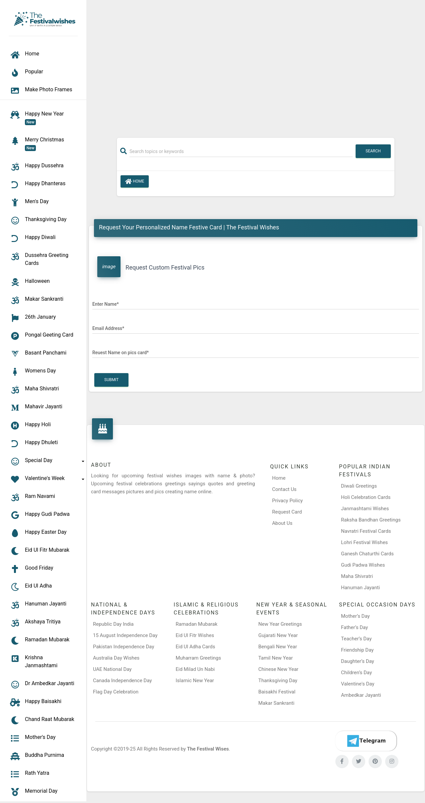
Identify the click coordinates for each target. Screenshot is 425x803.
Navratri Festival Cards (366, 531)
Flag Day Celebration (115, 692)
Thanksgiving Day (277, 680)
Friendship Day (357, 650)
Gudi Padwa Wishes (363, 565)
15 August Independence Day (125, 635)
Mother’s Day (355, 616)
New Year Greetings (280, 624)
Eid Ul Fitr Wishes (195, 635)
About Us (282, 523)
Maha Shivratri (357, 576)
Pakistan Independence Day (123, 647)
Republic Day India (113, 624)
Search (373, 151)
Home (134, 182)
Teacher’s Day (356, 639)
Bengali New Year (277, 647)
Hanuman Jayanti (360, 588)
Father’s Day (354, 627)
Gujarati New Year (278, 635)
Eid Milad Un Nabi (195, 669)
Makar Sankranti (276, 703)
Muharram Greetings (198, 658)
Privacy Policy (287, 501)
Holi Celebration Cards (365, 497)
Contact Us (284, 489)
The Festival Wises (208, 749)
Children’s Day (356, 673)
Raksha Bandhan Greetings (371, 520)
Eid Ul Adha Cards (195, 647)
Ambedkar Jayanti (361, 695)
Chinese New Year (278, 669)
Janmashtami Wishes (365, 509)
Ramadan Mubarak (196, 624)
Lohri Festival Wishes (364, 542)
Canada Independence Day (122, 680)
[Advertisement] (255, 65)
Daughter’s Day (357, 661)
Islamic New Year (195, 680)
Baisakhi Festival (277, 692)
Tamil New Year (275, 658)
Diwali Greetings (359, 486)
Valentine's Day (357, 684)
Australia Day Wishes (116, 658)
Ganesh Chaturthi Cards (367, 554)
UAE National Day (112, 669)
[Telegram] (365, 741)
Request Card (287, 512)
